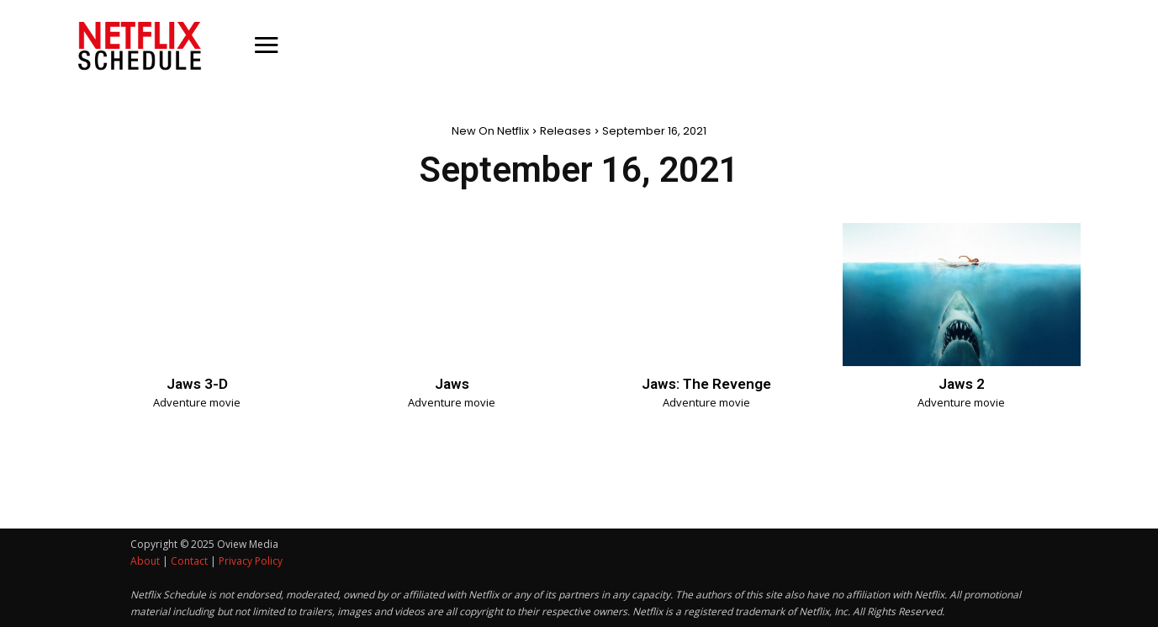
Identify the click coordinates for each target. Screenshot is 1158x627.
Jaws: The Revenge (706, 383)
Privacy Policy (251, 561)
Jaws (451, 383)
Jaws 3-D (197, 383)
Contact (189, 561)
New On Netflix (490, 131)
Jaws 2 (961, 383)
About (145, 561)
